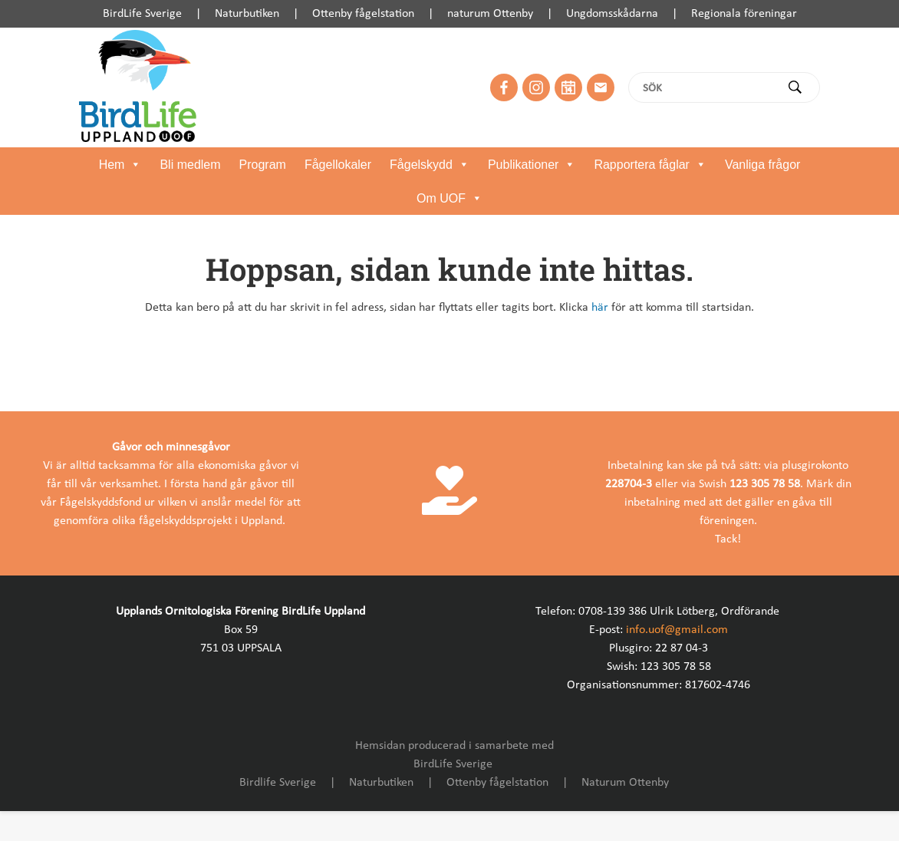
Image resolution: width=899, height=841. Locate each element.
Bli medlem (190, 164)
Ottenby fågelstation (363, 14)
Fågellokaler (338, 164)
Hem (120, 165)
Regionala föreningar (744, 14)
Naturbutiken (247, 14)
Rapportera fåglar (650, 165)
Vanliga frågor (762, 164)
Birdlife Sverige (277, 783)
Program (262, 164)
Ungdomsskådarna (612, 14)
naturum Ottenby (490, 14)
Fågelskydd (429, 165)
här (599, 308)
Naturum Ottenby (625, 783)
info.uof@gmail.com (677, 630)
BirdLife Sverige (142, 14)
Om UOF (449, 199)
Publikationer (532, 165)
